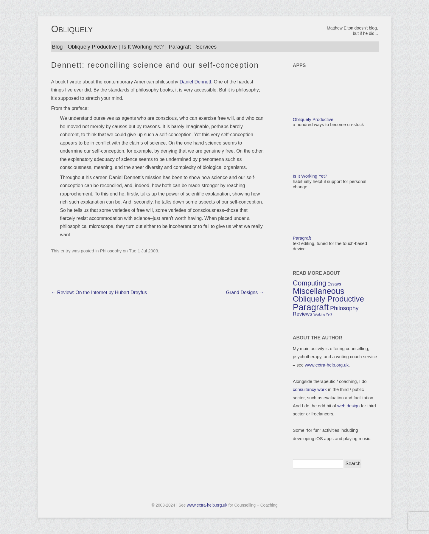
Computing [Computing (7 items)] (309, 283)
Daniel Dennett (195, 81)
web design (348, 405)
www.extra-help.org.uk (327, 365)
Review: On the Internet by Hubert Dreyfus (99, 292)
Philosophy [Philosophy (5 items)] (344, 308)
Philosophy (111, 251)
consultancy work (310, 389)
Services (206, 47)
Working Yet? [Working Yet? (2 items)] (322, 314)
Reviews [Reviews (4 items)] (302, 314)
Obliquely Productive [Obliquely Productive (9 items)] (328, 298)
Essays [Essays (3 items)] (334, 284)
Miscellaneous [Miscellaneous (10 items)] (318, 291)
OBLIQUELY (72, 29)
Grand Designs (245, 292)
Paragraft (180, 47)
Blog (57, 47)
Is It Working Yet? (143, 47)
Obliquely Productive (92, 47)
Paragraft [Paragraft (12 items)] (311, 307)
